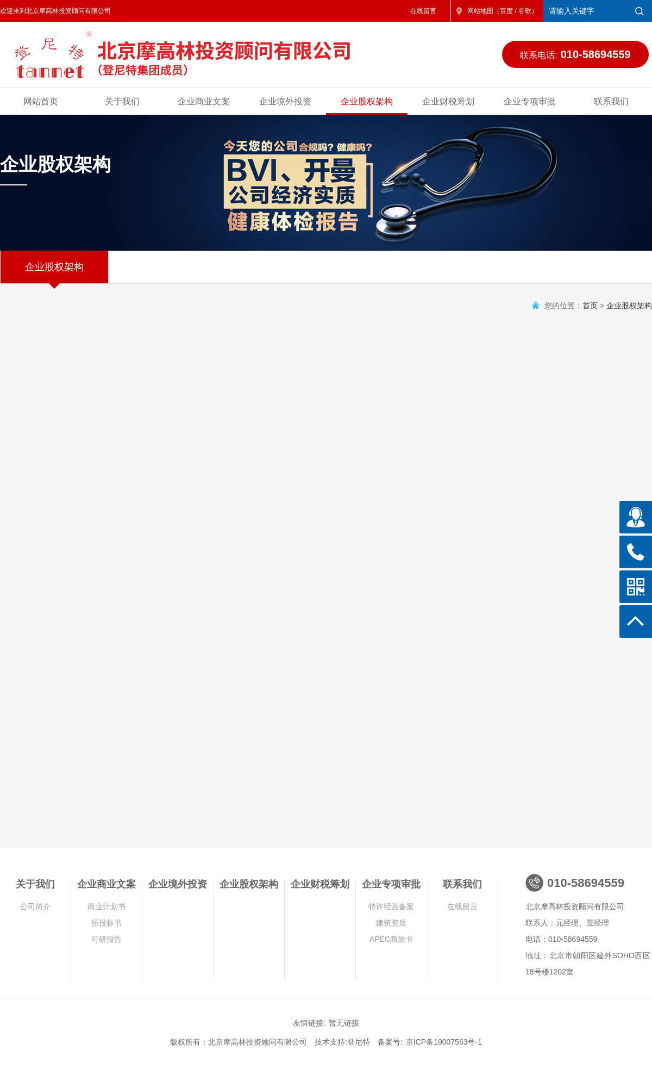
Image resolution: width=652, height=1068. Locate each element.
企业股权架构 (367, 101)
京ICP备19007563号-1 (444, 1042)
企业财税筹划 (448, 101)
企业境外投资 (285, 101)
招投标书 (106, 922)
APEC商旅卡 (391, 939)
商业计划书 (106, 906)
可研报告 (106, 939)
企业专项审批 (530, 101)
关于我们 (122, 101)
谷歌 (524, 11)
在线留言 (423, 11)
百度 (506, 11)
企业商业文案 (204, 101)
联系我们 (611, 101)
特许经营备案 (391, 906)
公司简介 (35, 906)
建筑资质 (391, 922)
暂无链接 (344, 1023)
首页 (590, 305)
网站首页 (40, 101)
